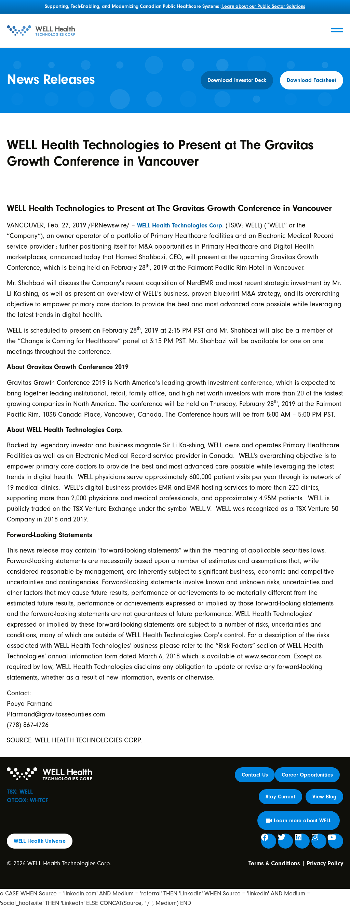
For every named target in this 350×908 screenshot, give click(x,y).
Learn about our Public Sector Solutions (263, 6)
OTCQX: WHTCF (27, 800)
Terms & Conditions (274, 863)
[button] (280, 796)
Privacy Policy (325, 863)
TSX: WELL (20, 791)
